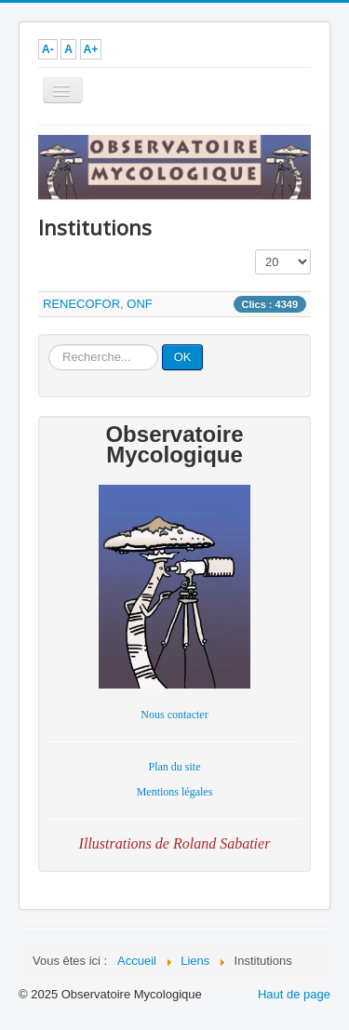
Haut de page (294, 994)
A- (48, 49)
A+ (91, 49)
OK (183, 357)
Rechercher (48, 344)
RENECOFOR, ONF (98, 304)
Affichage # (255, 249)
